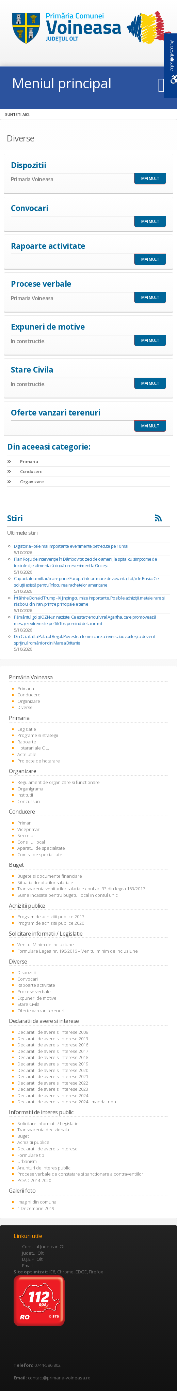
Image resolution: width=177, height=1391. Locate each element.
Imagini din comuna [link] (37, 1202)
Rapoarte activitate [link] (36, 985)
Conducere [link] (25, 471)
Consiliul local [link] (31, 842)
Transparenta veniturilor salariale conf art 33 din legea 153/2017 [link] (81, 889)
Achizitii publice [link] (33, 1142)
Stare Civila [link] (28, 1004)
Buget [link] (23, 1136)
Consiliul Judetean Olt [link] (44, 1246)
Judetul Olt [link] (33, 1253)
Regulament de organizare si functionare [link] (58, 782)
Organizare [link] (25, 482)
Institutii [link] (25, 795)
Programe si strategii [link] (37, 735)
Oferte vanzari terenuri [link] (40, 1011)
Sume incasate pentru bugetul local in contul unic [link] (67, 895)
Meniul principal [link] (62, 83)
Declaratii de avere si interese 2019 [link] (52, 1064)
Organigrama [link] (30, 789)
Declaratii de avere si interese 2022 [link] (52, 1083)
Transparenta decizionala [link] (43, 1130)
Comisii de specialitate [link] (39, 854)
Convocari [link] (27, 979)
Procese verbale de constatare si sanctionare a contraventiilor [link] (80, 1174)
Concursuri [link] (28, 801)
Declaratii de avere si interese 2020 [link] (52, 1070)
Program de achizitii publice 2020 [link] (50, 923)
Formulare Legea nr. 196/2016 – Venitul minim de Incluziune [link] (77, 951)
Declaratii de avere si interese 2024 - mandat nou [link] (66, 1102)
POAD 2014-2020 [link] (34, 1180)
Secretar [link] (26, 835)
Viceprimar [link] (28, 829)
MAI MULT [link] (150, 178)
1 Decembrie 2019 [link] (35, 1208)
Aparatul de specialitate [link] (41, 848)
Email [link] (27, 1266)
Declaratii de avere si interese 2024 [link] (52, 1095)
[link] (88, 29)
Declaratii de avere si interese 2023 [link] (52, 1089)
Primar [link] (24, 823)
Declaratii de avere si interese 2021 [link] (52, 1076)
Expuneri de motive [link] (37, 998)
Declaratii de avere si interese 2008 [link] (52, 1032)
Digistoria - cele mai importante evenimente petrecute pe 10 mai (71, 546)
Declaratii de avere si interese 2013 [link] (52, 1038)
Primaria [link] (22, 461)
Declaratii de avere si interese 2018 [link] (52, 1057)
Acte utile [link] (26, 754)
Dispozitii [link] (26, 972)
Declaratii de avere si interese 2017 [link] (52, 1051)
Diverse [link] (25, 707)
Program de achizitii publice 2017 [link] (50, 916)
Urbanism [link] (27, 1161)
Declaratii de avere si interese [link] (47, 1149)
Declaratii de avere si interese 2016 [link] (52, 1045)
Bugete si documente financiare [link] (49, 876)
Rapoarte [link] (26, 742)
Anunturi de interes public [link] (43, 1168)
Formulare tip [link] (30, 1155)
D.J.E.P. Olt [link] (32, 1259)
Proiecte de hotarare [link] (38, 761)
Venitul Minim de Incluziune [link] (45, 944)
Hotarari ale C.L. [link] (33, 748)
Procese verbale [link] (34, 991)
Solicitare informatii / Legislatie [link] (48, 1123)
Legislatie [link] (26, 729)
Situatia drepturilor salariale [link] (45, 882)
